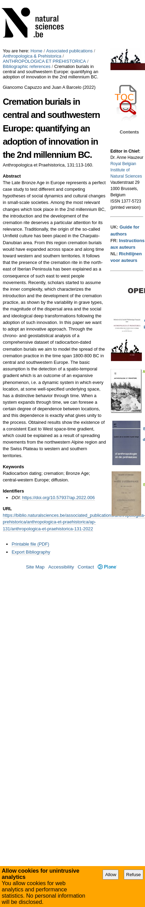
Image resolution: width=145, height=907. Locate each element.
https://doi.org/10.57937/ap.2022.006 (58, 497)
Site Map (35, 567)
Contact (86, 567)
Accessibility (61, 567)
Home (36, 50)
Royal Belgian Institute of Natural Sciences (126, 170)
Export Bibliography (30, 552)
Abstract (12, 176)
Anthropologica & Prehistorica (32, 56)
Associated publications (69, 50)
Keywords (13, 466)
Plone (107, 567)
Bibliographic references (26, 66)
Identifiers (13, 491)
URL (7, 508)
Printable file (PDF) (30, 544)
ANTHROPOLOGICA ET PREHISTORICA (44, 61)
